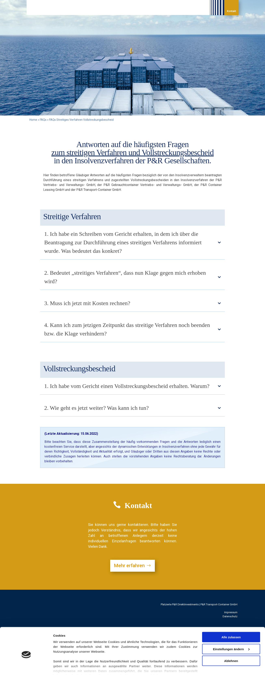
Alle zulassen (231, 617)
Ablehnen (231, 641)
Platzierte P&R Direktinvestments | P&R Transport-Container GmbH (199, 604)
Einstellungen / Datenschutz (73, 667)
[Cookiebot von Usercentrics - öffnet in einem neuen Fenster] (26, 667)
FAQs (43, 119)
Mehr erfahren (129, 565)
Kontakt (231, 11)
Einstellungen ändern (231, 629)
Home (33, 119)
